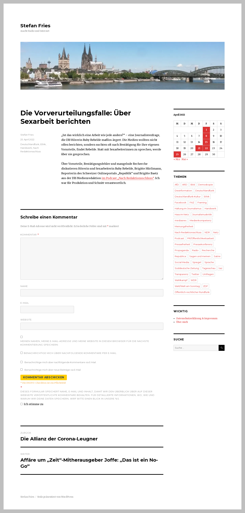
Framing (202, 202)
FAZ (192, 202)
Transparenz (181, 274)
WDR (194, 280)
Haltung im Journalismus (188, 208)
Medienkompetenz (200, 220)
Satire (217, 256)
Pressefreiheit (182, 244)
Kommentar (29, 234)
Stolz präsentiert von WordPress (55, 496)
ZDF (205, 286)
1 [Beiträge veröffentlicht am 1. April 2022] (206, 129)
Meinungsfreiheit (184, 226)
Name (24, 286)
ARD (184, 184)
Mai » (185, 159)
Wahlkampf (181, 280)
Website (26, 319)
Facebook (180, 202)
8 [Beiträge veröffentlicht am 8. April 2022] (206, 136)
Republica (180, 256)
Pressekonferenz (202, 244)
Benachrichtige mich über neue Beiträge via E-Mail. (52, 369)
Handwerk (26, 147)
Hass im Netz (182, 214)
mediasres (180, 220)
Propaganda (182, 250)
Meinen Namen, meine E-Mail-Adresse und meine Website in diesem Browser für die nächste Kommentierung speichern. (84, 343)
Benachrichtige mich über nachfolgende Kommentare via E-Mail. (60, 362)
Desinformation (183, 190)
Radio (195, 250)
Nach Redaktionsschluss (188, 232)
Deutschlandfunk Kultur (188, 196)
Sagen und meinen (199, 256)
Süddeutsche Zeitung (187, 268)
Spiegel (196, 262)
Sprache (209, 262)
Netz (215, 232)
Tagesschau (208, 268)
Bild (193, 184)
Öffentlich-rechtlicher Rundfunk (192, 292)
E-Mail (24, 302)
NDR (207, 232)
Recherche (208, 250)
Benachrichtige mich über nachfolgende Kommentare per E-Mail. (68, 353)
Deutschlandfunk (29, 144)
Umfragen (208, 274)
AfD (177, 184)
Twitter (195, 274)
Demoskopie (205, 184)
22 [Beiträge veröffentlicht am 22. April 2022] (206, 148)
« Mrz (177, 159)
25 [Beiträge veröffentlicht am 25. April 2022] (177, 154)
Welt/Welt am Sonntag (187, 286)
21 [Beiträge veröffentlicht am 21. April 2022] (199, 148)
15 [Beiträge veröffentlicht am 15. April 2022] (206, 142)
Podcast (179, 238)
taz (220, 268)
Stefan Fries (35, 26)
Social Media (182, 262)
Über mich (182, 322)
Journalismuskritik (202, 214)
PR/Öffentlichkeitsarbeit (200, 238)
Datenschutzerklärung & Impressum (196, 318)
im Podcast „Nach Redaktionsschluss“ (128, 178)
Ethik (43, 144)
